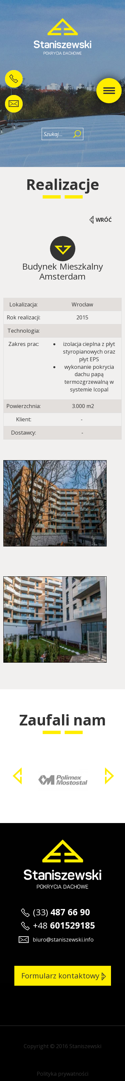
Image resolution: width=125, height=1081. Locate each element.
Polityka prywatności (62, 1073)
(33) (61, 912)
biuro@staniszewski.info (63, 939)
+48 (64, 925)
